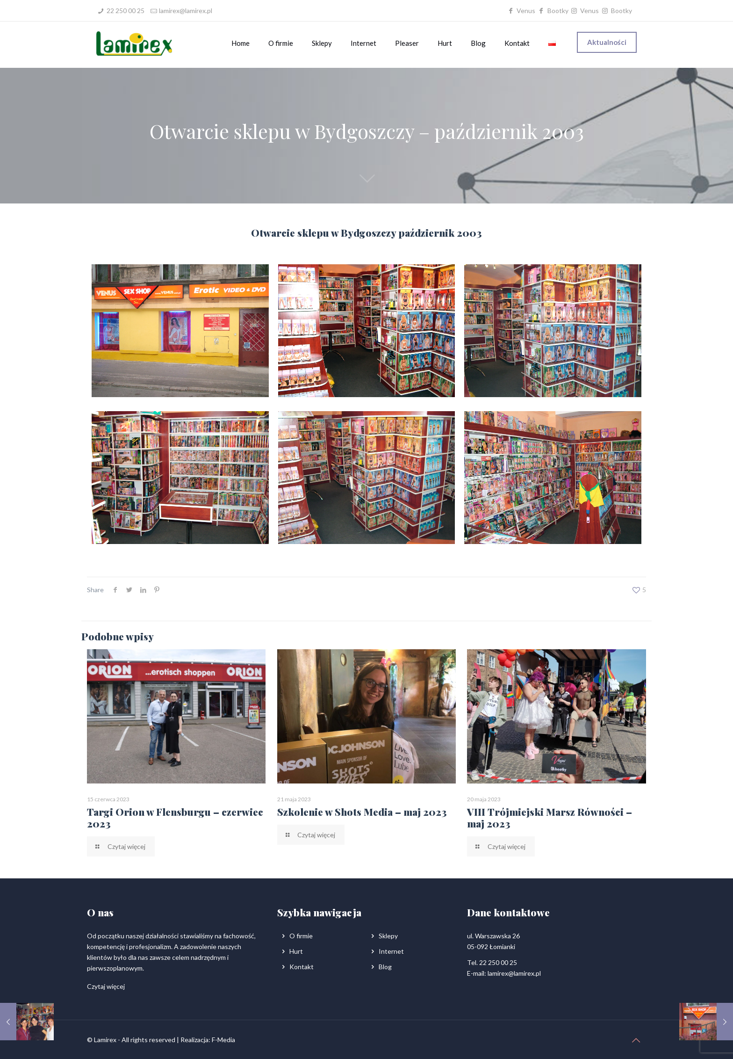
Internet (391, 951)
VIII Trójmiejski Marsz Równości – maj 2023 (549, 817)
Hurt (296, 951)
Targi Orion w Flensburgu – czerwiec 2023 (175, 817)
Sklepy (388, 936)
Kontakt (301, 967)
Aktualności (606, 42)
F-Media (223, 1040)
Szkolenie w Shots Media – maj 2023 (362, 811)
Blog (385, 967)
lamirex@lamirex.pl (185, 11)
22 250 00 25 (125, 11)
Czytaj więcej (106, 986)
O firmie (301, 936)
